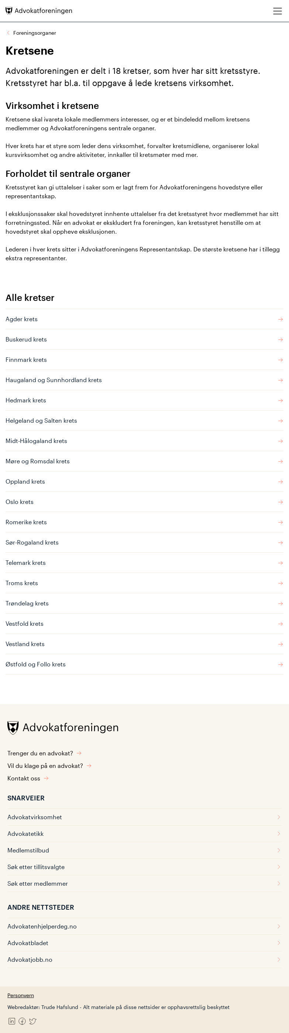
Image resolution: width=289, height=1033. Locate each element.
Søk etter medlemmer (144, 883)
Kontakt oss (28, 778)
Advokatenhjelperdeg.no (144, 926)
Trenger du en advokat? (44, 752)
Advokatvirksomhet (144, 816)
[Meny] (277, 11)
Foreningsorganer (34, 33)
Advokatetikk (144, 833)
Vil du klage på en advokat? (49, 765)
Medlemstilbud (144, 850)
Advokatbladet (144, 942)
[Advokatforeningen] (39, 11)
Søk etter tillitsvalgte (144, 866)
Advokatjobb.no (144, 959)
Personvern (20, 995)
